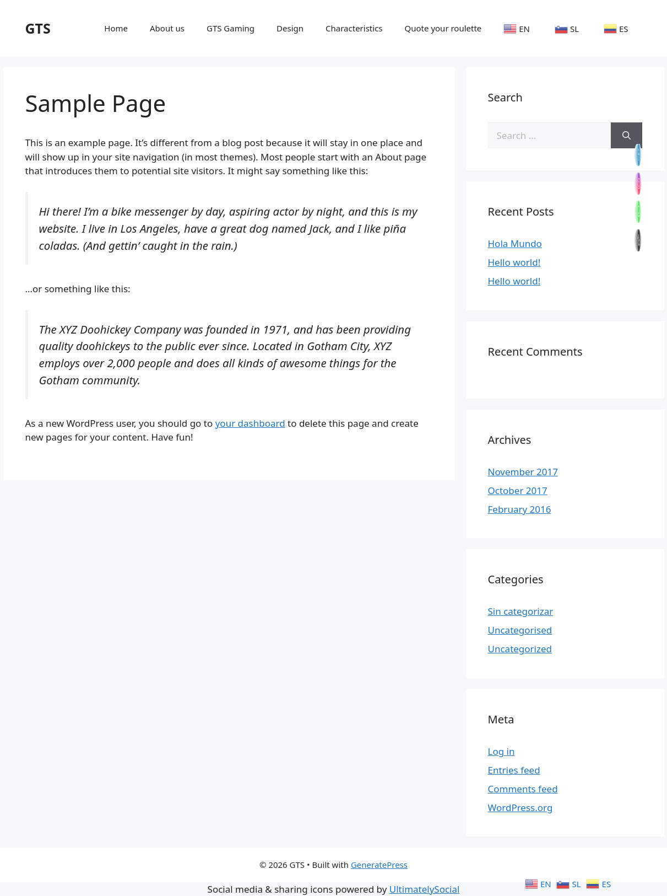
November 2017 (523, 471)
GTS (38, 28)
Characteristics (354, 28)
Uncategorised (520, 630)
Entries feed (514, 770)
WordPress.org (520, 807)
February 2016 (519, 509)
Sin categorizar (521, 611)
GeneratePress (379, 864)
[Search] (626, 135)
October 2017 (517, 490)
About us (167, 28)
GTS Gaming (230, 28)
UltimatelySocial (424, 889)
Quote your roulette (443, 28)
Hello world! (514, 262)
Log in (501, 751)
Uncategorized (520, 648)
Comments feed (523, 788)
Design (289, 28)
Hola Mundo (515, 243)
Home (116, 28)
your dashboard (250, 423)
